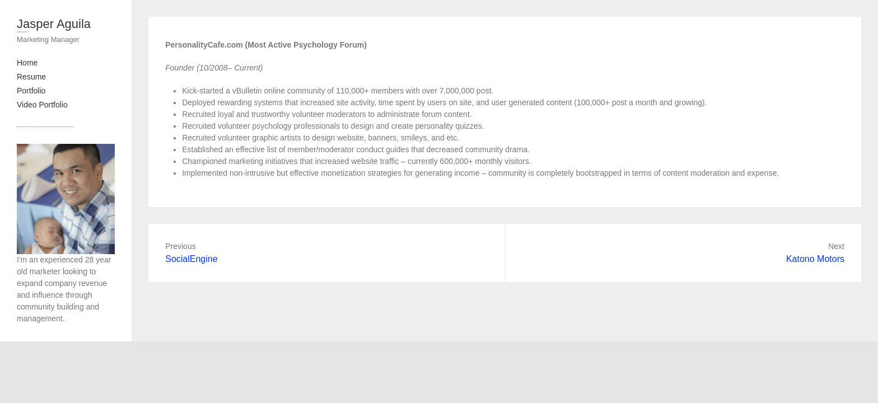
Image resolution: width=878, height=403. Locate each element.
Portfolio (31, 90)
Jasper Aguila (54, 24)
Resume (31, 76)
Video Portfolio (42, 104)
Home (27, 62)
